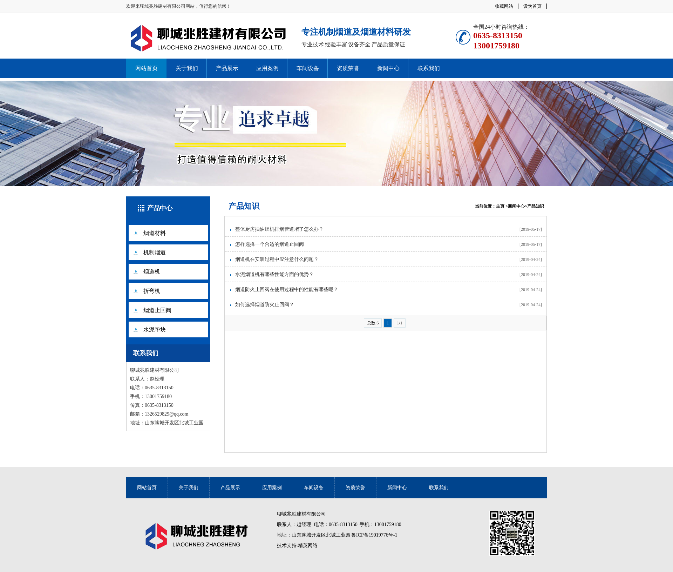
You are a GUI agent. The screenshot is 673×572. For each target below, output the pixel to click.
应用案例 (267, 68)
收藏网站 (504, 6)
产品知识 (244, 206)
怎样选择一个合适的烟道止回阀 (269, 244)
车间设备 (308, 68)
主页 (500, 206)
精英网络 (308, 545)
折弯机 (151, 291)
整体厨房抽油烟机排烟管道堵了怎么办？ (279, 229)
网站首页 (146, 68)
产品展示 (227, 68)
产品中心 (159, 207)
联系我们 (428, 68)
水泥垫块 (154, 329)
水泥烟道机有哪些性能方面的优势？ (274, 274)
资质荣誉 (348, 68)
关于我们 (187, 68)
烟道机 (151, 272)
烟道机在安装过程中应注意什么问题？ (277, 259)
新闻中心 (388, 68)
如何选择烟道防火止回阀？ (264, 304)
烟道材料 (154, 233)
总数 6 (373, 323)
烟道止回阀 (157, 310)
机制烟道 (154, 252)
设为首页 (532, 6)
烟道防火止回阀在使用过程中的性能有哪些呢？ (286, 289)
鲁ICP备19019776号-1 (374, 535)
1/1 (399, 323)
